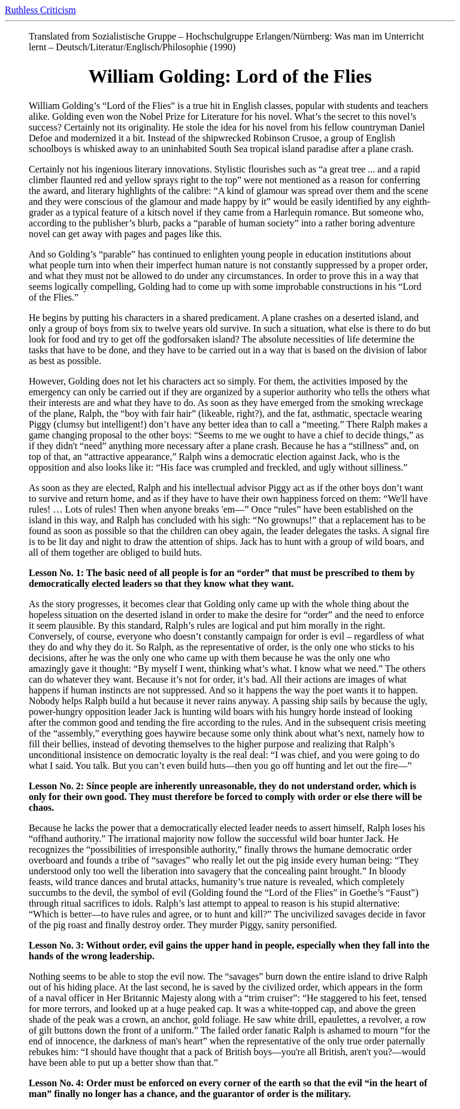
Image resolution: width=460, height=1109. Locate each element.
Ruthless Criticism (40, 10)
